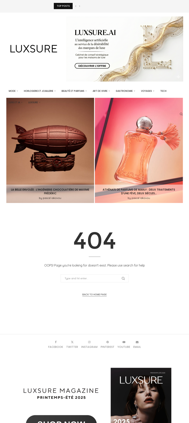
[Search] (181, 114)
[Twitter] (72, 344)
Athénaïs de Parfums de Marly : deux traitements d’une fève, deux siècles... (139, 191)
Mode (12, 91)
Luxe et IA (14, 102)
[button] (75, 6)
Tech (163, 91)
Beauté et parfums (73, 91)
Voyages (146, 91)
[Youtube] (124, 344)
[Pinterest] (107, 344)
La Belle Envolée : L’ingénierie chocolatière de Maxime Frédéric (50, 191)
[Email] (137, 344)
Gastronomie (124, 91)
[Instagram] (89, 344)
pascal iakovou (52, 197)
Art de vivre (100, 91)
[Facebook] (55, 344)
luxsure (33, 102)
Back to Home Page (94, 294)
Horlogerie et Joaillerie (38, 91)
